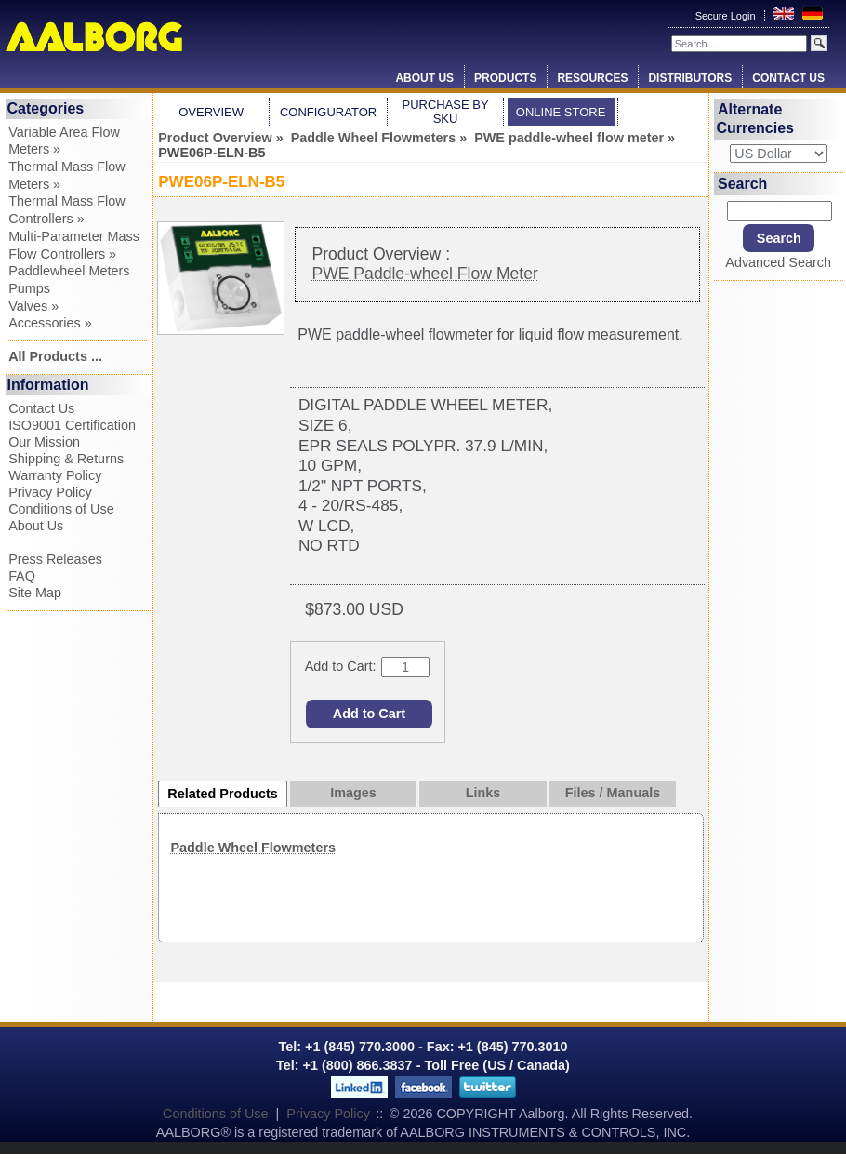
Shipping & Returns (66, 458)
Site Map (34, 592)
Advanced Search (778, 262)
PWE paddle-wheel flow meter (569, 137)
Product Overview (214, 137)
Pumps (29, 288)
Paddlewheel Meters (68, 270)
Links (483, 792)
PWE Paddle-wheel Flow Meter (424, 273)
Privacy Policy (50, 492)
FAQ (21, 575)
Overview (211, 112)
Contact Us (788, 78)
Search (742, 184)
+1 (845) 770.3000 (358, 1046)
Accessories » (50, 322)
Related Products (222, 793)
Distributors (690, 78)
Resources (592, 78)
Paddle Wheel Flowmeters (373, 137)
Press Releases (55, 559)
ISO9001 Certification (72, 425)
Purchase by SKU (445, 112)
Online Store (561, 112)
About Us (424, 78)
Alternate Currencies (755, 118)
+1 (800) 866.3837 (357, 1065)
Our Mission (44, 441)
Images (353, 792)
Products (505, 78)
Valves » (33, 306)
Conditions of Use (61, 508)
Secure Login (727, 15)
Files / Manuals (612, 792)
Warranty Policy (54, 475)
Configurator (328, 112)
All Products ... (55, 356)
